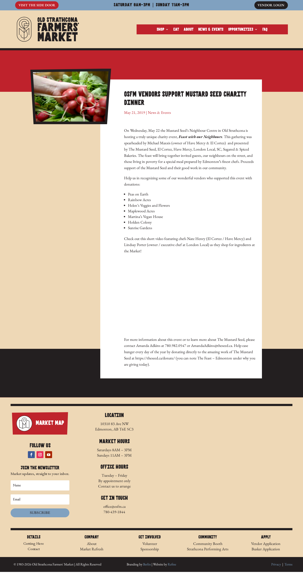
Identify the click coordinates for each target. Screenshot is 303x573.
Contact (34, 550)
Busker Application (266, 550)
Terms (288, 565)
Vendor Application (266, 544)
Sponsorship (149, 550)
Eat (176, 30)
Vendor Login (270, 5)
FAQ (265, 30)
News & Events (210, 30)
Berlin (147, 565)
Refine (172, 565)
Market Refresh (91, 550)
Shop (160, 30)
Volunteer (149, 544)
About (188, 30)
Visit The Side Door (37, 5)
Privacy (276, 565)
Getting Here (33, 544)
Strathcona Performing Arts (207, 550)
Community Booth (207, 544)
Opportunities (240, 30)
